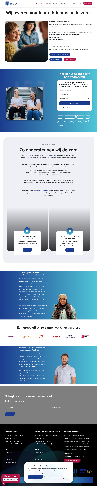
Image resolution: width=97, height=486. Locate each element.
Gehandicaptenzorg (70, 117)
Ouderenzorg (61, 125)
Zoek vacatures (74, 103)
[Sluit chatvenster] (3, 483)
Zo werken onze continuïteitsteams (59, 54)
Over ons (74, 3)
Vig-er (71, 121)
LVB (87, 117)
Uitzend (60, 117)
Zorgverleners (56, 3)
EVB (59, 121)
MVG (86, 121)
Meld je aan (9, 414)
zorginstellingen (48, 155)
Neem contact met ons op (72, 460)
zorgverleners (30, 157)
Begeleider (80, 117)
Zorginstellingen (48, 3)
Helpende (79, 121)
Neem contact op (70, 59)
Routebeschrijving (55, 59)
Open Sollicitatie (87, 3)
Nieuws (69, 3)
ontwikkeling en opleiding (43, 190)
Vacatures (41, 3)
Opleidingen (63, 3)
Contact (79, 3)
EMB (65, 121)
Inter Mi (84, 480)
